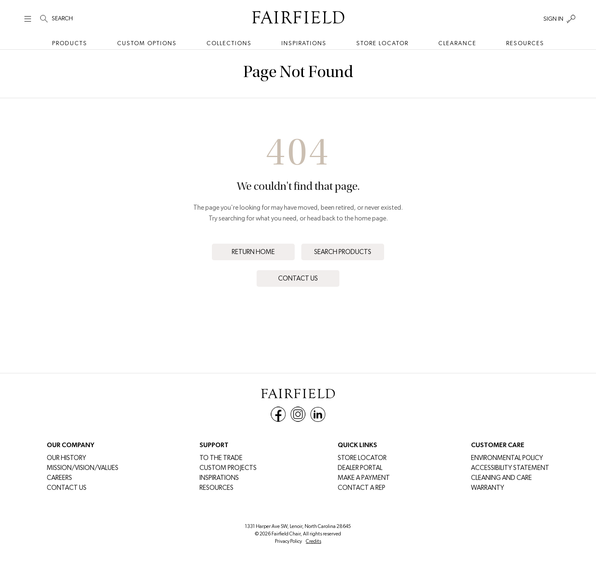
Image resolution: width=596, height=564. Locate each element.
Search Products (342, 252)
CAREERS (59, 478)
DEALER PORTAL (360, 468)
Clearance (457, 43)
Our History (66, 458)
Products (69, 43)
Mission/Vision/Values (82, 468)
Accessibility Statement (510, 468)
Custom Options (147, 43)
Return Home (253, 252)
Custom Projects (228, 468)
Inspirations (304, 43)
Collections (229, 43)
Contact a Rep (361, 487)
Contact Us (298, 278)
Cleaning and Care (501, 478)
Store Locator (382, 43)
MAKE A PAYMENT (364, 478)
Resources (525, 43)
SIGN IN (553, 18)
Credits (313, 541)
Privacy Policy (288, 541)
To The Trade (221, 458)
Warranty (487, 487)
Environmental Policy (507, 458)
